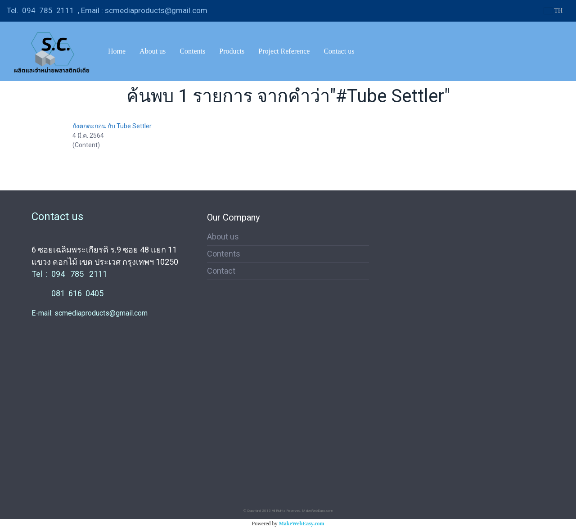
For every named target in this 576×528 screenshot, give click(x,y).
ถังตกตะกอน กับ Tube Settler (112, 126)
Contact (221, 270)
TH (553, 10)
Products (231, 51)
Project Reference (284, 51)
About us (153, 51)
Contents (192, 51)
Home (117, 51)
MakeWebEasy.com (301, 523)
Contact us (339, 51)
